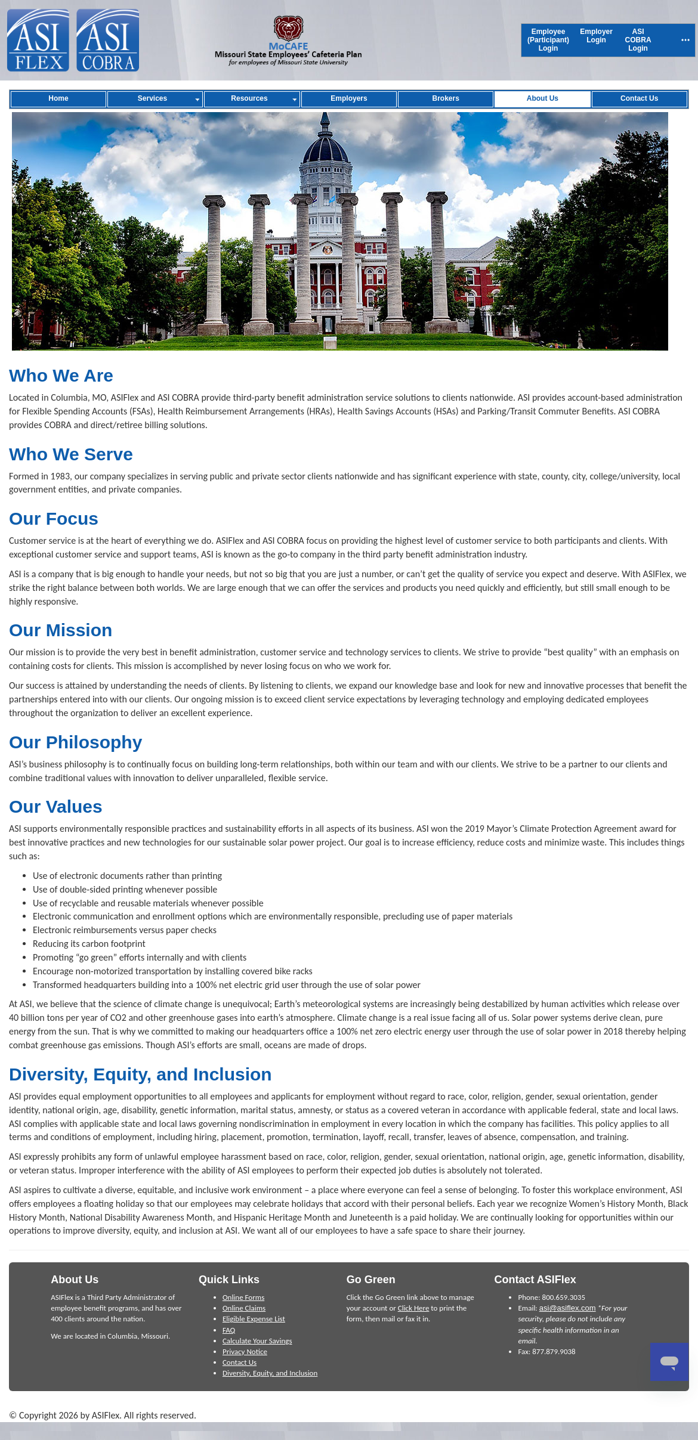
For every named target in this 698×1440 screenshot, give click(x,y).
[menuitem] (548, 40)
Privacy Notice (245, 1351)
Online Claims (244, 1307)
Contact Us (240, 1362)
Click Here (414, 1307)
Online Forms (243, 1297)
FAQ (229, 1330)
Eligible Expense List (254, 1318)
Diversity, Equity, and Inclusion (270, 1372)
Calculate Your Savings (257, 1340)
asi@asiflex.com (567, 1307)
